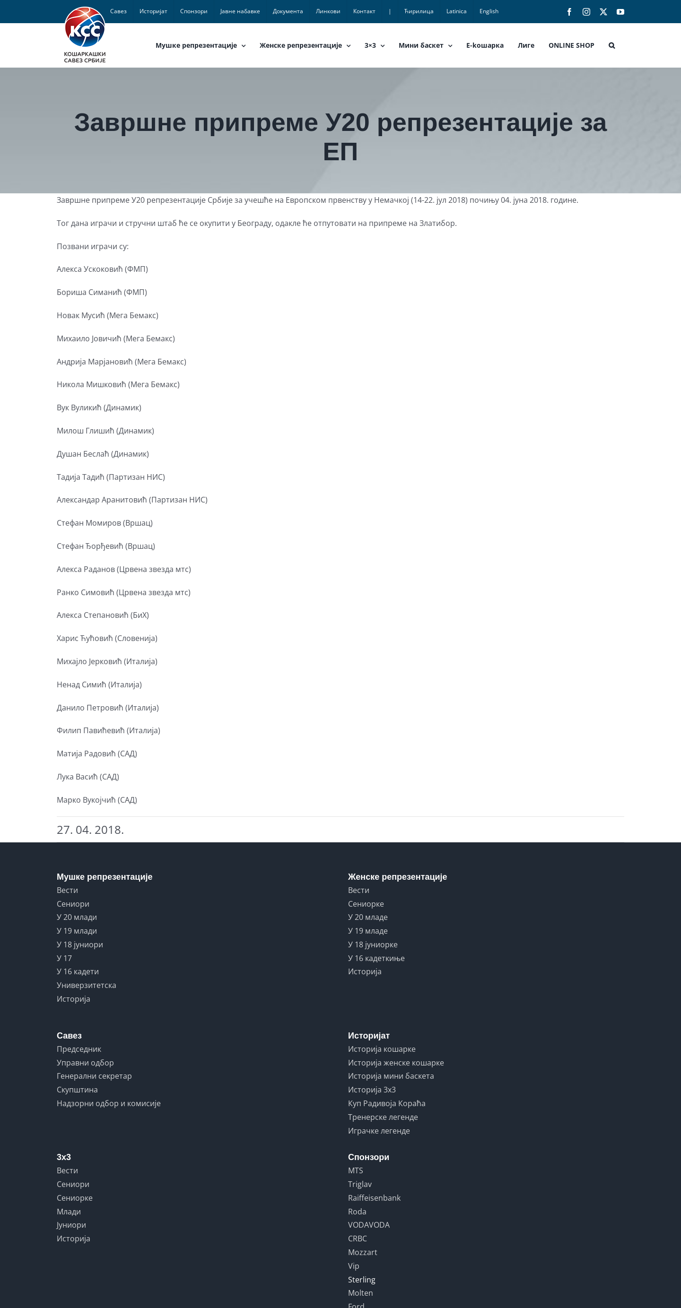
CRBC (357, 1238)
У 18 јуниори (80, 944)
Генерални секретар (94, 1076)
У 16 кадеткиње (376, 958)
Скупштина (77, 1089)
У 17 (64, 958)
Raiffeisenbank (374, 1198)
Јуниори (71, 1225)
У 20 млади (77, 917)
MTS (355, 1170)
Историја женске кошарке (396, 1062)
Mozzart (362, 1252)
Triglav (360, 1184)
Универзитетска (86, 985)
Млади (69, 1211)
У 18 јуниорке (373, 944)
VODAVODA (369, 1225)
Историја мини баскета (391, 1076)
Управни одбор (85, 1062)
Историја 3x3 (372, 1089)
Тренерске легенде (383, 1117)
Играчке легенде (379, 1131)
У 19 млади (77, 931)
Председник (79, 1049)
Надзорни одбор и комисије (109, 1103)
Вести (67, 890)
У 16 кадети (78, 971)
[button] (612, 45)
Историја (73, 999)
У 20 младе (368, 917)
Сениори (73, 904)
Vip (353, 1266)
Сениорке (366, 904)
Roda (357, 1211)
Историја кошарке (382, 1049)
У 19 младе (368, 931)
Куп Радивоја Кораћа (387, 1103)
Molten (360, 1293)
